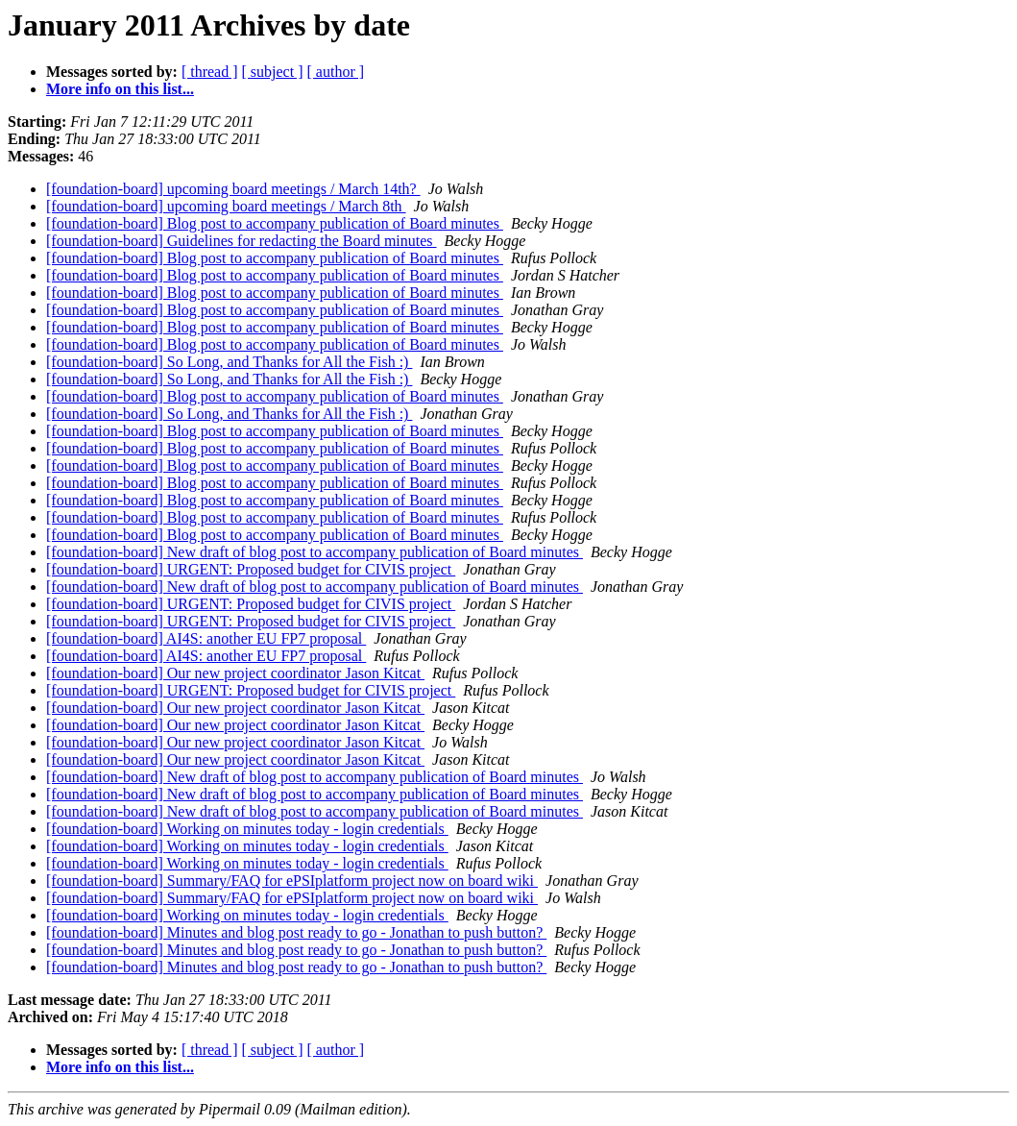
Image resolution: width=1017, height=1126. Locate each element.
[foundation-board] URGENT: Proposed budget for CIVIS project (250, 569)
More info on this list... (120, 89)
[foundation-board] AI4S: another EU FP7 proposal (206, 638)
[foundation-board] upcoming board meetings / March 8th (226, 206)
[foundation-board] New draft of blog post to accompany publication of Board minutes (314, 552)
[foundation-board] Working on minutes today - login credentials (247, 828)
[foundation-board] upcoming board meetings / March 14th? (233, 189)
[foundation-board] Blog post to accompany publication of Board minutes (274, 223)
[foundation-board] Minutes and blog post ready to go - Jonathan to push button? (296, 932)
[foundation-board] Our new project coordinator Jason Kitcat (235, 673)
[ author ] (336, 71)
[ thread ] (210, 71)
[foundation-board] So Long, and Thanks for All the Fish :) (229, 362)
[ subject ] (272, 71)
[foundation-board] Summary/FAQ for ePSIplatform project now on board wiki (292, 880)
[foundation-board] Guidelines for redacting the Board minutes (241, 241)
